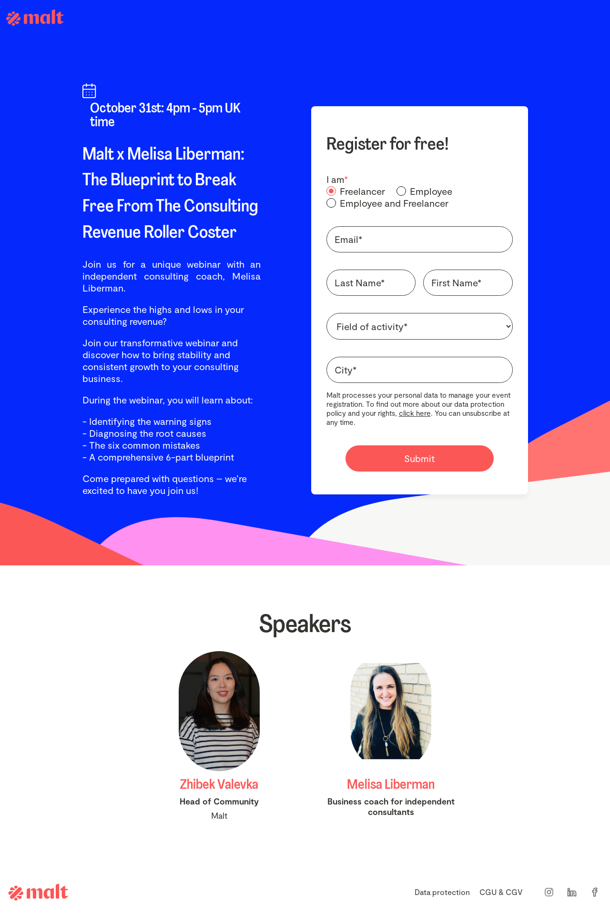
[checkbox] (419, 197)
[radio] (356, 191)
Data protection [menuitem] (442, 891)
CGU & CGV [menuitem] (501, 891)
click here (415, 413)
